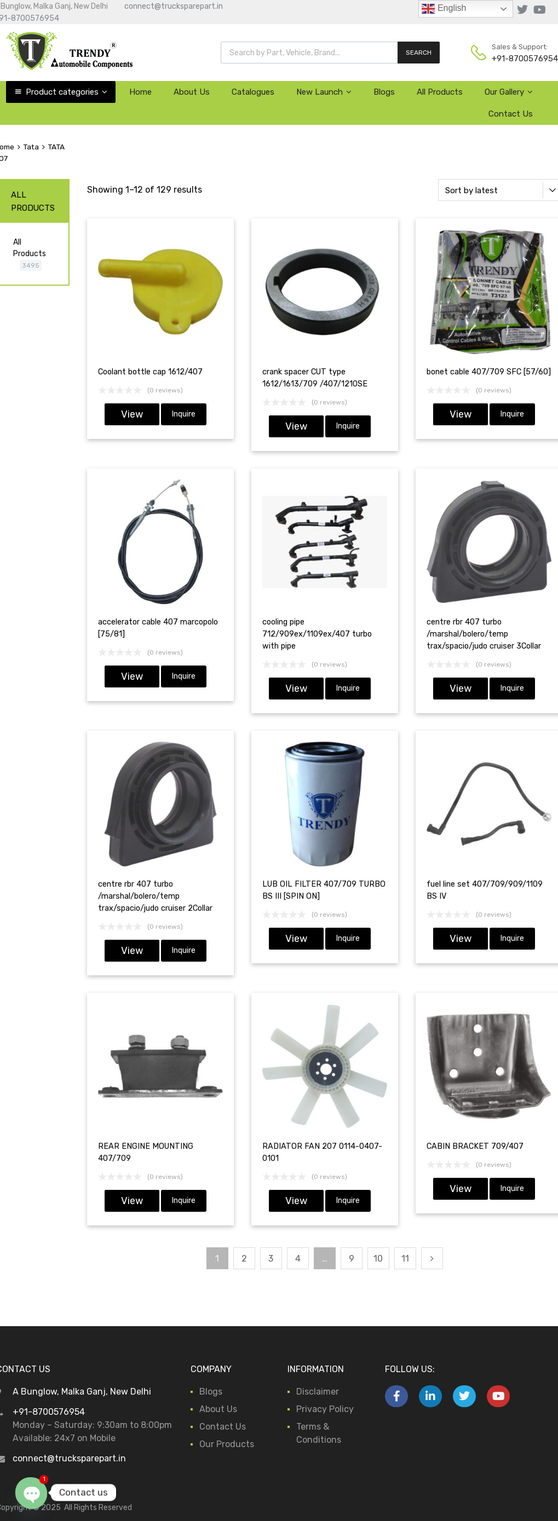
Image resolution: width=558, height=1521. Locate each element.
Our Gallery (509, 92)
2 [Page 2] (244, 1258)
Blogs (384, 92)
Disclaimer (317, 1391)
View (132, 414)
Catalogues (253, 92)
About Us (192, 92)
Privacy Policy (325, 1409)
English (444, 8)
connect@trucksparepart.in (173, 6)
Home (140, 92)
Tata (31, 146)
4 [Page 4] (298, 1258)
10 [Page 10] (378, 1258)
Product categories (66, 92)
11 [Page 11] (405, 1258)
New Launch (324, 92)
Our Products (226, 1444)
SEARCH (419, 52)
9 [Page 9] (351, 1258)
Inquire (183, 414)
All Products (440, 92)
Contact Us (510, 114)
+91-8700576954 (518, 58)
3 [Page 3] (270, 1258)
